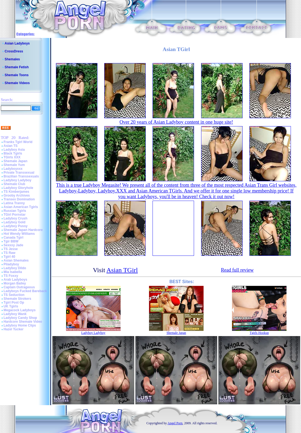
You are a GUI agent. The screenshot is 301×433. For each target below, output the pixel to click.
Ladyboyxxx (13, 169)
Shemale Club (14, 184)
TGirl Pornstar (15, 214)
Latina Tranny (14, 203)
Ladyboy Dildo (15, 268)
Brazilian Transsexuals (21, 176)
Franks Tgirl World (18, 142)
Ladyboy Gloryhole (18, 188)
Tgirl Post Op (14, 302)
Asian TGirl (122, 270)
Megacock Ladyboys (19, 310)
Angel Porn (175, 423)
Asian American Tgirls (21, 207)
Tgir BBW (11, 241)
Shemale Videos (17, 83)
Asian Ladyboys (17, 43)
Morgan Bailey (15, 283)
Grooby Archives (17, 195)
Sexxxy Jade (13, 245)
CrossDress (14, 51)
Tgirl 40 (9, 257)
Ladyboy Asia (14, 150)
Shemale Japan (15, 161)
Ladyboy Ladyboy (17, 180)
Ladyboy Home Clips (20, 325)
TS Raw (9, 253)
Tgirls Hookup (259, 333)
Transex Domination (19, 199)
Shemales (12, 59)
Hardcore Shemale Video (23, 322)
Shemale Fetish (17, 67)
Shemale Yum (14, 165)
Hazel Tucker (13, 329)
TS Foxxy (11, 276)
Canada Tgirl (13, 237)
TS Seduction (14, 295)
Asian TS (10, 146)
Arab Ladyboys (15, 279)
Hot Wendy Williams (19, 234)
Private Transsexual (19, 172)
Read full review (237, 270)
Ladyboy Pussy (16, 226)
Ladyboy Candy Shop (20, 318)
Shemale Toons (17, 75)
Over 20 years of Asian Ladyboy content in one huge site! (176, 122)
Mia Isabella (13, 272)
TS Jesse (11, 249)
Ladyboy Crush (15, 218)
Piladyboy (11, 264)
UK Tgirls (11, 306)
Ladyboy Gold (14, 222)
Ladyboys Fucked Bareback (25, 291)
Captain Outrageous (19, 287)
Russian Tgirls (15, 211)
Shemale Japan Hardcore (23, 230)
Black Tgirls (13, 153)
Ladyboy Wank (15, 314)
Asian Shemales (16, 260)
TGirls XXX (12, 157)
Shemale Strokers (17, 299)
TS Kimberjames (16, 192)
